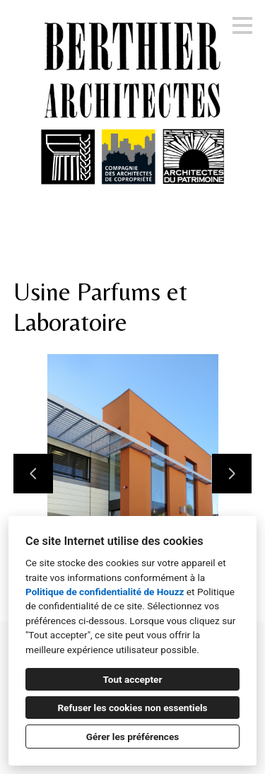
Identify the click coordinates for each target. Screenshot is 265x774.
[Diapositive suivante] (232, 473)
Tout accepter (133, 679)
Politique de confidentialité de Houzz (104, 591)
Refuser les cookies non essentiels (132, 707)
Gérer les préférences (132, 736)
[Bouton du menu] (242, 25)
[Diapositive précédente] (33, 473)
